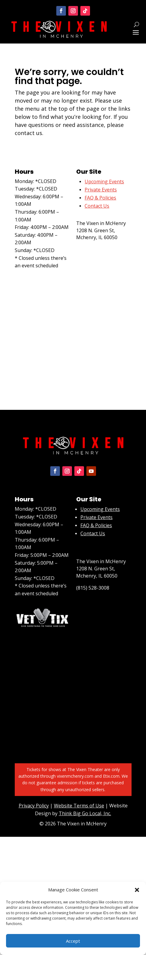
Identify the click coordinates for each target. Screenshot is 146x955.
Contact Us (92, 533)
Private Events (101, 189)
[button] (137, 890)
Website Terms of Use (79, 805)
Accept (73, 941)
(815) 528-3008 (92, 249)
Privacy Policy (34, 805)
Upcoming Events (100, 509)
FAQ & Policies (100, 197)
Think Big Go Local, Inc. (85, 813)
